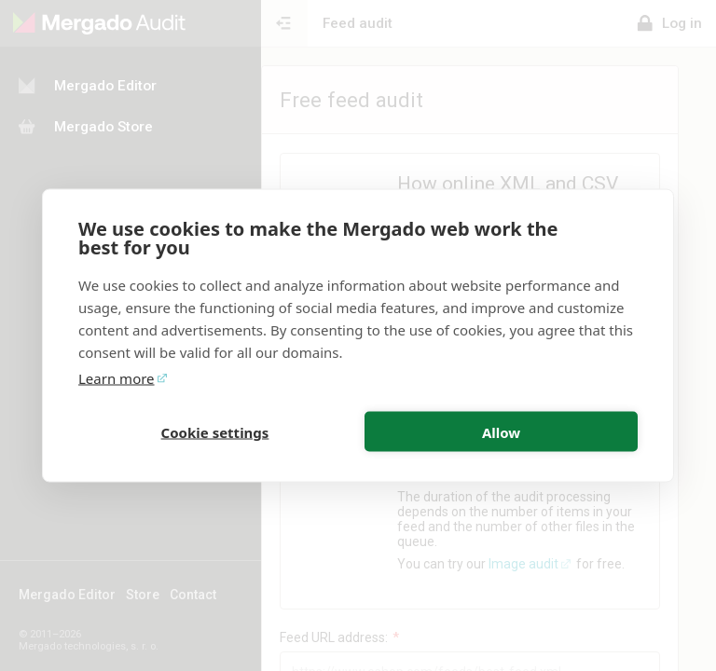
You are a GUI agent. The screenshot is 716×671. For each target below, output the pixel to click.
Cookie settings (215, 431)
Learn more (116, 378)
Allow (501, 431)
